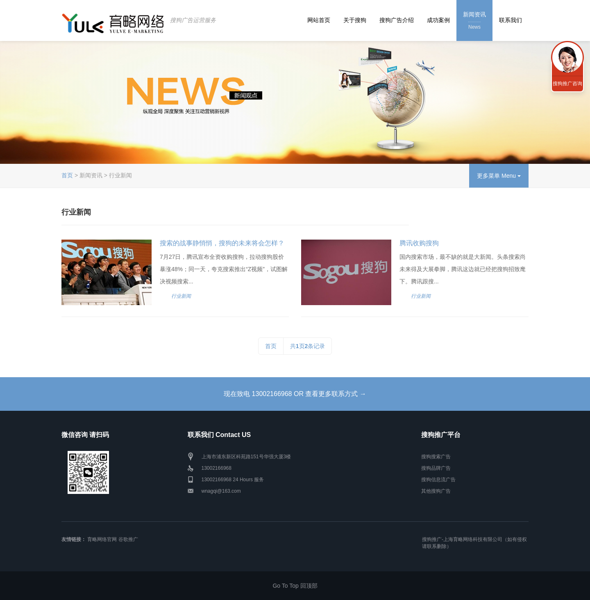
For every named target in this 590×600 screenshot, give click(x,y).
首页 (67, 175)
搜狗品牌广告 (436, 468)
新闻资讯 (474, 21)
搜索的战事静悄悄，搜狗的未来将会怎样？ (222, 243)
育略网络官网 (102, 539)
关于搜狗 (354, 20)
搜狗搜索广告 (436, 457)
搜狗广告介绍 (396, 20)
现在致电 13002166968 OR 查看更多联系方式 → (295, 393)
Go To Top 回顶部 (294, 585)
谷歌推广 (128, 539)
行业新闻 (181, 296)
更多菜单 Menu (499, 175)
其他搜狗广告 (436, 491)
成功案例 (438, 20)
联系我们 (510, 20)
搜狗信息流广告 (438, 479)
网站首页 (318, 20)
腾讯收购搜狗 (419, 243)
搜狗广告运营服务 (193, 20)
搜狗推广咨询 (567, 83)
